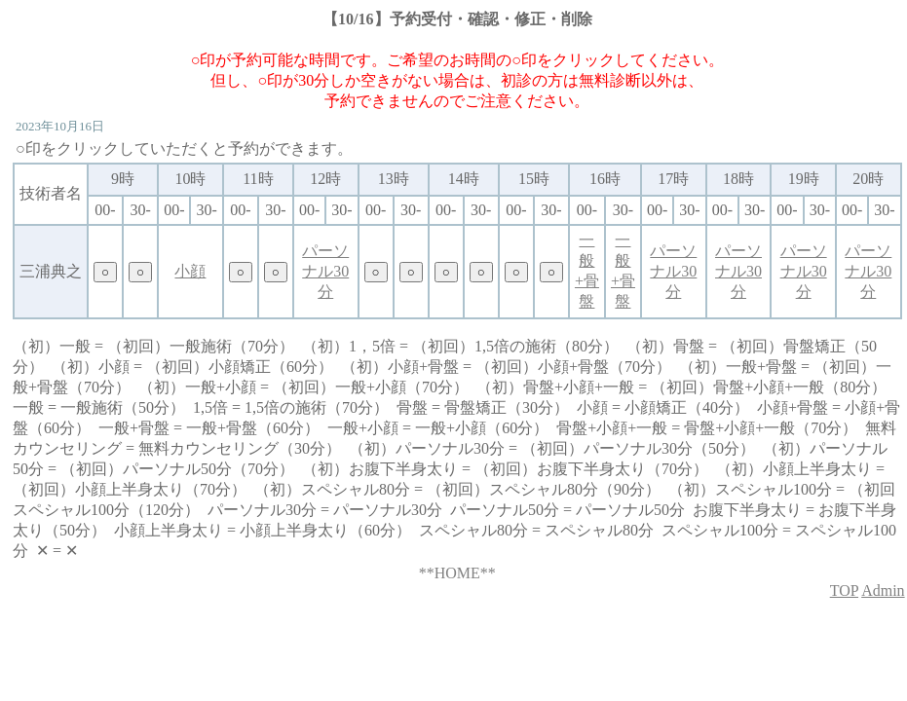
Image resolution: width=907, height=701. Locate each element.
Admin (882, 590)
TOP (844, 590)
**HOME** (457, 573)
